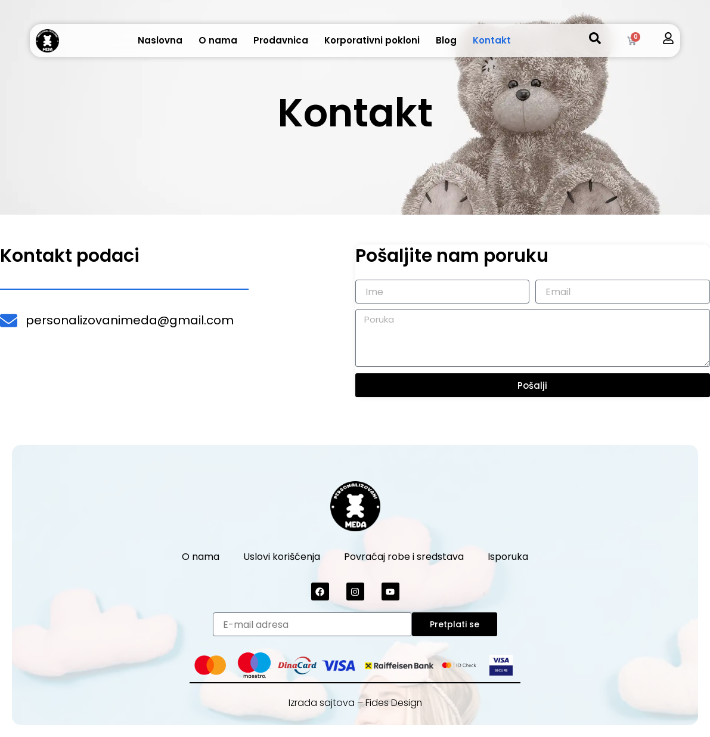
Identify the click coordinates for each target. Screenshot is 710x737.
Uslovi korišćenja (281, 556)
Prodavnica (280, 40)
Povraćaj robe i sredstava (404, 556)
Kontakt (492, 40)
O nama (218, 40)
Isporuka (508, 556)
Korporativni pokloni (372, 40)
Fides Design (394, 703)
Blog (446, 40)
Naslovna (160, 40)
